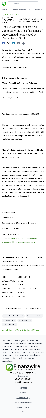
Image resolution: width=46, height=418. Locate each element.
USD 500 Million (9, 320)
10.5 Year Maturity (9, 325)
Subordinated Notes (34, 316)
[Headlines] (4, 4)
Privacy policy (23, 407)
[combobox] (23, 3)
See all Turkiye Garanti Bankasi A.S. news (21, 330)
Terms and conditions (23, 402)
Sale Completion (25, 320)
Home (4, 9)
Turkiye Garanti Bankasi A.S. (13, 316)
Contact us (23, 376)
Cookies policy (23, 397)
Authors (23, 392)
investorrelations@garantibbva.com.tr (24, 238)
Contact (23, 388)
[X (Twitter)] (23, 412)
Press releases (19, 9)
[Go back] (23, 15)
